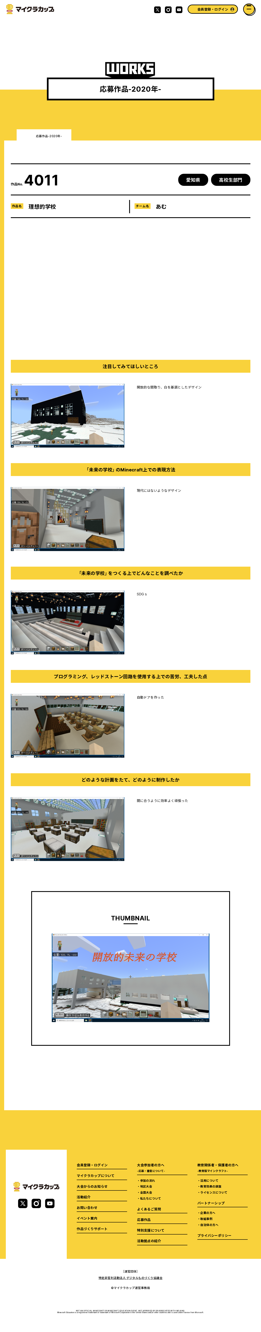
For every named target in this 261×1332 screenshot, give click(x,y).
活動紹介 (83, 1196)
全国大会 (146, 1192)
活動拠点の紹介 (149, 1240)
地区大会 (146, 1186)
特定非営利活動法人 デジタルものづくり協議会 (131, 1278)
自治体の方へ (209, 1225)
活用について (209, 1180)
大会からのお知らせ (92, 1186)
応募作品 (144, 1219)
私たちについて (150, 1198)
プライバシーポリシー (214, 1235)
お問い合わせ (87, 1207)
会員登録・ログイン (212, 9)
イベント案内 (87, 1218)
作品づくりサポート (92, 1228)
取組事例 (206, 1219)
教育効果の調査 (210, 1186)
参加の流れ (147, 1180)
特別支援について (151, 1230)
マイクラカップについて (95, 1175)
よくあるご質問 (149, 1208)
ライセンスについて (213, 1192)
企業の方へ (207, 1213)
